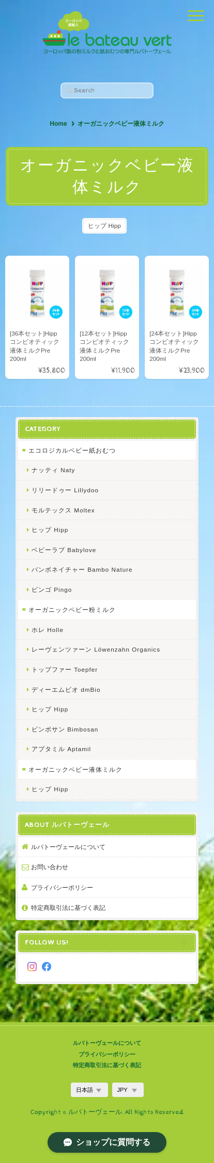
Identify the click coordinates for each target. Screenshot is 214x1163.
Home (58, 123)
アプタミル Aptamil (61, 748)
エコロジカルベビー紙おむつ (72, 450)
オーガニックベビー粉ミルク (72, 609)
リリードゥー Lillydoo (65, 490)
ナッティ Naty (53, 470)
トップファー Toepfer (65, 669)
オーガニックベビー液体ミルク (75, 769)
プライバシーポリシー (62, 887)
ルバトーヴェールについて (68, 846)
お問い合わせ (49, 866)
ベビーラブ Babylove (64, 549)
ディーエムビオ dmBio (66, 689)
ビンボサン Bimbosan (65, 729)
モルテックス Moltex (63, 510)
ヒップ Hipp (104, 225)
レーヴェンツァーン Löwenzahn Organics (96, 649)
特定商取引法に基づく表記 (68, 907)
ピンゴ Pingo (52, 589)
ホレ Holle (48, 629)
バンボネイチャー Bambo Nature (82, 569)
